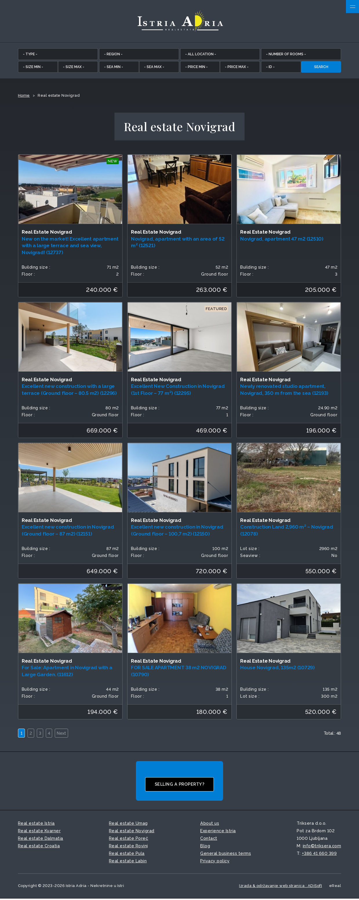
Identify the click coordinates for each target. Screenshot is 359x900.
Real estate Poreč (128, 839)
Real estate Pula (127, 854)
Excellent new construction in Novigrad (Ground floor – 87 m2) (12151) (68, 531)
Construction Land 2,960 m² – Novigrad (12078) (286, 531)
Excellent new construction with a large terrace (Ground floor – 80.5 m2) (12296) (69, 390)
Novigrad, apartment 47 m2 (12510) (281, 240)
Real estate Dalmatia (40, 839)
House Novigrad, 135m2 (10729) (277, 669)
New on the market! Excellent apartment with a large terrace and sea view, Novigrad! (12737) (70, 246)
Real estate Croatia (39, 846)
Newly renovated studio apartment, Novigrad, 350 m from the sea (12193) (284, 390)
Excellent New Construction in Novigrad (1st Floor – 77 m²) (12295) (178, 390)
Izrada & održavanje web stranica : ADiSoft (280, 887)
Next (65, 734)
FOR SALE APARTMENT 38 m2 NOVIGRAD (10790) (178, 672)
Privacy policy (214, 862)
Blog (205, 846)
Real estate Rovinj (128, 846)
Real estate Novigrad (131, 831)
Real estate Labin (128, 862)
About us (209, 824)
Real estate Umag (128, 824)
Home (24, 96)
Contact (208, 839)
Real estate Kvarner (39, 831)
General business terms (225, 854)
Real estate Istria (36, 824)
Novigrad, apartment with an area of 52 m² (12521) (178, 243)
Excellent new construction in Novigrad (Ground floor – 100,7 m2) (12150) (177, 531)
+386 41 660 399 (319, 854)
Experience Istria (218, 831)
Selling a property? (179, 785)
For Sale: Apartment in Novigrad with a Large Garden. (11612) (67, 672)
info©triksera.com (322, 846)
